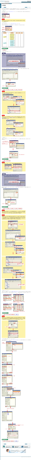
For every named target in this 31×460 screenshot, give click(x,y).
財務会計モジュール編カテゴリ (6, 3)
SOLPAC (29, 1)
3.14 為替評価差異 (28, 7)
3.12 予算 (4, 7)
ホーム (2, 3)
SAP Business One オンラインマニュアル (5, 1)
